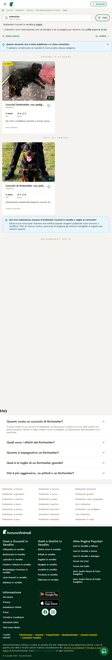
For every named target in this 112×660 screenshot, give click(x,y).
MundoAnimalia (70, 634)
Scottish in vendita (47, 569)
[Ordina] (102, 36)
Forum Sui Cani (81, 561)
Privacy (6, 602)
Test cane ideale (11, 627)
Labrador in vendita (13, 559)
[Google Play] (49, 594)
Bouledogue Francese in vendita (15, 571)
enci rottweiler (83, 504)
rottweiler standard (49, 519)
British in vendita (46, 554)
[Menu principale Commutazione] (5, 4)
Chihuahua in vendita (13, 549)
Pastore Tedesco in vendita (17, 564)
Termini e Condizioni (13, 617)
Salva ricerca (11, 36)
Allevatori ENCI (11, 622)
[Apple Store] (49, 603)
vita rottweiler (82, 514)
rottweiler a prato (48, 499)
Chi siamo (8, 597)
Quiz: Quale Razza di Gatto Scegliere (87, 580)
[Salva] (49, 106)
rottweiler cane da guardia (89, 499)
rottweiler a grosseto (13, 494)
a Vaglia (38, 24)
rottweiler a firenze (12, 489)
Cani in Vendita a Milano (85, 546)
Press (6, 612)
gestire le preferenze (44, 650)
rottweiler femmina (49, 509)
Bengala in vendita (47, 564)
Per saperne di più (97, 29)
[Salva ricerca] (104, 651)
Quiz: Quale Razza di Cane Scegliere (86, 572)
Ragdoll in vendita (47, 559)
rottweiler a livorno (49, 489)
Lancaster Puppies (31, 637)
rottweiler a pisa (11, 519)
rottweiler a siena (11, 504)
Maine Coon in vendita (49, 549)
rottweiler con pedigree (87, 509)
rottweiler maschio (49, 504)
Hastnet (39, 634)
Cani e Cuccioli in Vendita (15, 543)
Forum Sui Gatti (81, 566)
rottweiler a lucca (48, 494)
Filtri (102, 17)
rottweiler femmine (85, 489)
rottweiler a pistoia (12, 514)
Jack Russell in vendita (15, 577)
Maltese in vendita (12, 582)
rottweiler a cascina (12, 499)
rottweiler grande (84, 494)
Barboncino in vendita (14, 554)
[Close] (108, 44)
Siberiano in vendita (48, 579)
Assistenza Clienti (12, 607)
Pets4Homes (25, 634)
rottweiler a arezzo (12, 509)
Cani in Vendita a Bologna (86, 556)
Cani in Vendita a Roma (85, 551)
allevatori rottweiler (49, 514)
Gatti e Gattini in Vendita (50, 543)
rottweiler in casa (84, 519)
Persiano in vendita (48, 574)
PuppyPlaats (52, 634)
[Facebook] (45, 612)
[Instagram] (53, 612)
